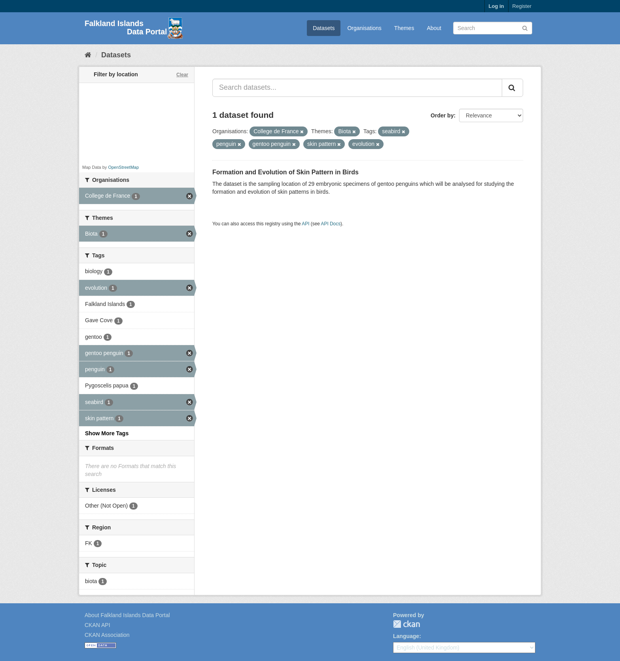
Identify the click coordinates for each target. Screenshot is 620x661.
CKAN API (97, 625)
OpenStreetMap (123, 167)
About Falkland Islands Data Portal (127, 615)
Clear (182, 74)
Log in (496, 6)
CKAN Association (107, 635)
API (305, 224)
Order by (442, 115)
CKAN (406, 624)
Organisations (364, 28)
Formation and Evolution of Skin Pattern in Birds (285, 172)
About (434, 28)
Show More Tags (107, 433)
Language (406, 636)
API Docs (331, 224)
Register (521, 6)
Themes (404, 28)
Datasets (324, 28)
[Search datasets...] (357, 88)
